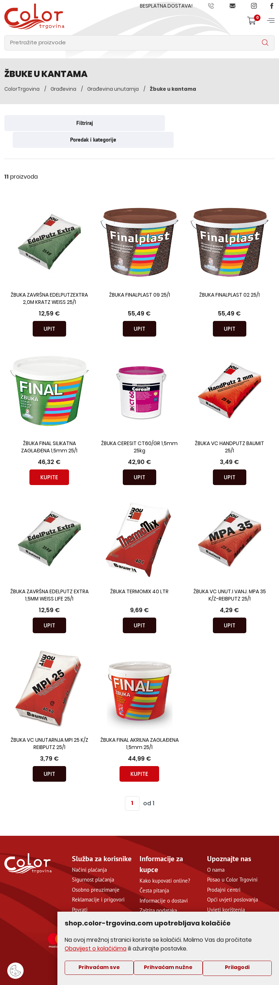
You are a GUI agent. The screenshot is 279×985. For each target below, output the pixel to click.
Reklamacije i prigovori (98, 882)
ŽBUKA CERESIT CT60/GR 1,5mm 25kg (139, 430)
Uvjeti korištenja (226, 892)
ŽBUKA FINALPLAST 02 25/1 (229, 278)
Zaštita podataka (158, 893)
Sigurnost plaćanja (93, 862)
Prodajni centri (223, 872)
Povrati (80, 892)
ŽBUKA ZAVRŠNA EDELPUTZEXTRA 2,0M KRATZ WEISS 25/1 (49, 281)
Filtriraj (69, 122)
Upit (49, 311)
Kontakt (216, 902)
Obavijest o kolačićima (96, 948)
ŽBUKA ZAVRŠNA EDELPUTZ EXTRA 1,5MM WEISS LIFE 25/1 (49, 578)
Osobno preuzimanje (96, 872)
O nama (216, 852)
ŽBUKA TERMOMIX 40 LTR (139, 574)
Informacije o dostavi (164, 883)
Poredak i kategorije (210, 122)
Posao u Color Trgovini (232, 862)
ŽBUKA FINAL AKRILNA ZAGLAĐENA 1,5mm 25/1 (139, 726)
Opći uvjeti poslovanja (232, 882)
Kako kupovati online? (165, 863)
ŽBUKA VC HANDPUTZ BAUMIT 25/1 (229, 430)
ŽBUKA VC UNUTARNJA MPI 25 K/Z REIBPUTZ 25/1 (49, 726)
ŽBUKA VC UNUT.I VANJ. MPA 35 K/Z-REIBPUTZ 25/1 (229, 578)
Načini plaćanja (89, 852)
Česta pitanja (154, 873)
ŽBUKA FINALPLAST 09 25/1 (139, 278)
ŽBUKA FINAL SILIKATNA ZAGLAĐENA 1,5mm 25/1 (49, 430)
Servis (79, 902)
